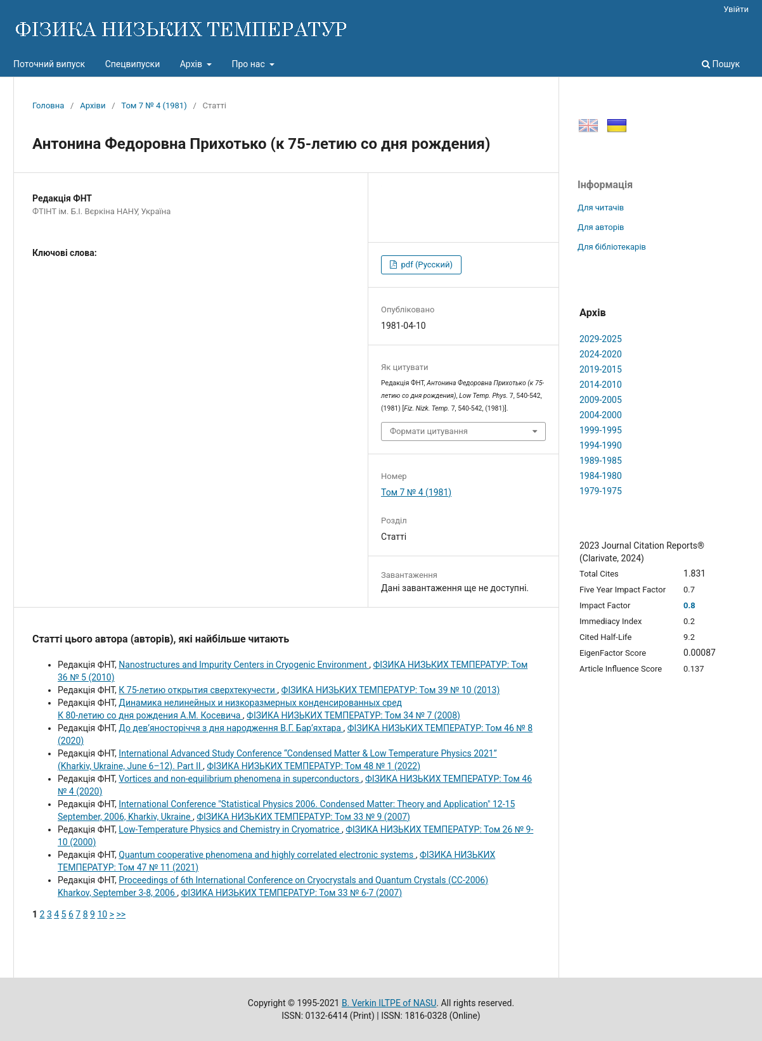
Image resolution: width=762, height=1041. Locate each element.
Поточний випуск (49, 64)
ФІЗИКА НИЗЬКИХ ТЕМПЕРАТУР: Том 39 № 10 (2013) (390, 690)
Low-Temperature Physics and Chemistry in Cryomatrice (230, 829)
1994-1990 (600, 445)
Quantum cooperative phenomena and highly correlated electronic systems (267, 855)
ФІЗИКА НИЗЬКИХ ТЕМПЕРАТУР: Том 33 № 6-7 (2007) (292, 893)
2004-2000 (600, 415)
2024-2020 (600, 354)
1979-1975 (600, 491)
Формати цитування (429, 431)
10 (102, 914)
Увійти (736, 9)
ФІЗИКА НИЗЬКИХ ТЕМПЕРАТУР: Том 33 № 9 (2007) (303, 817)
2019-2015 (600, 369)
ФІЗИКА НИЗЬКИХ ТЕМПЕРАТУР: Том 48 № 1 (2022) (313, 766)
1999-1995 (600, 430)
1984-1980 (600, 476)
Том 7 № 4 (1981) (153, 105)
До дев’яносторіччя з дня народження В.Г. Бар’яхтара (231, 728)
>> (121, 914)
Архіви (92, 105)
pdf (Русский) (426, 264)
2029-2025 (600, 339)
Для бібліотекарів (612, 247)
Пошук (721, 64)
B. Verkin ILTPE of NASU (389, 1003)
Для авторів (601, 227)
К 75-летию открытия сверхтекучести (198, 690)
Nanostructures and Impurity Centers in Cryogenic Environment (244, 665)
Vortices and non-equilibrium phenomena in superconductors (240, 779)
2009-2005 (600, 400)
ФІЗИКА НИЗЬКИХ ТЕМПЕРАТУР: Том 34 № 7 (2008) (353, 715)
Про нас (249, 64)
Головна (48, 105)
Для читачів (601, 207)
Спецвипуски (132, 64)
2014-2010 (600, 385)
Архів (192, 64)
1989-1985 (600, 461)
